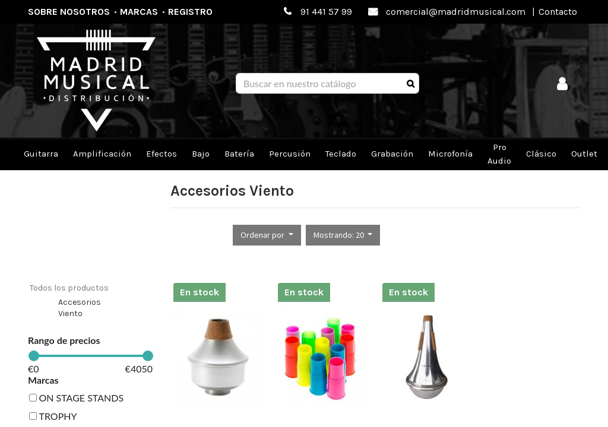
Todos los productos (69, 288)
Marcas (139, 11)
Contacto (558, 11)
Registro (190, 11)
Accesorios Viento (79, 308)
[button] (267, 235)
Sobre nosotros (69, 11)
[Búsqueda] (410, 83)
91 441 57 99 (326, 11)
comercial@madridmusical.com (455, 11)
